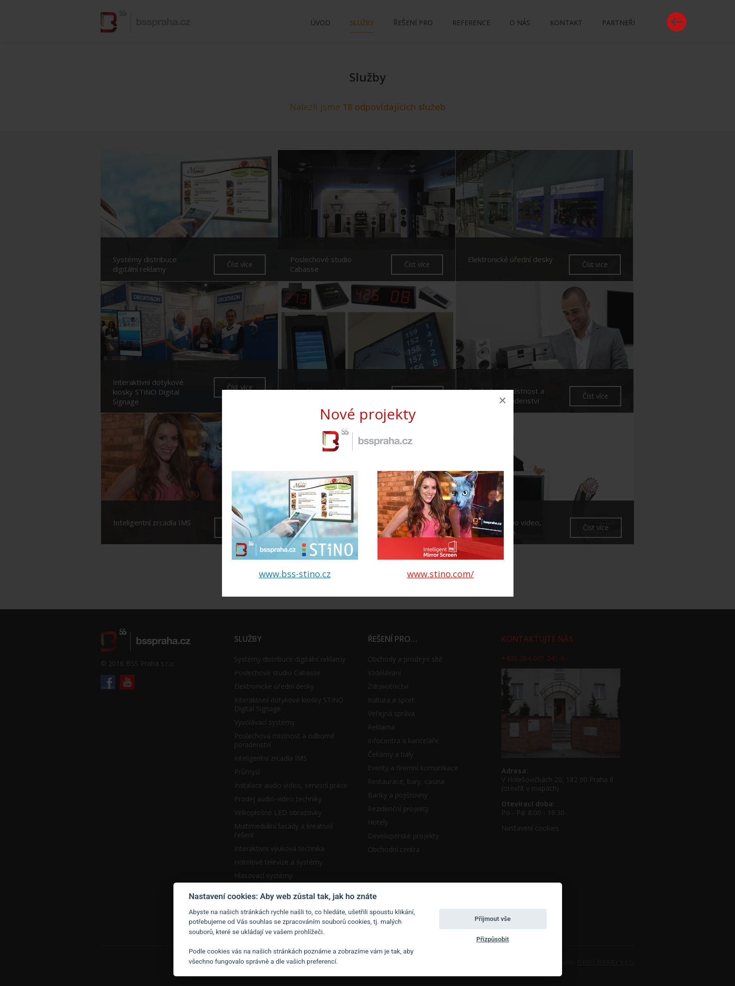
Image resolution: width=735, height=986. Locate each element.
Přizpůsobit (492, 939)
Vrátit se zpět (676, 22)
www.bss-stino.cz (295, 574)
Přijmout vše (493, 918)
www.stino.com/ (440, 574)
